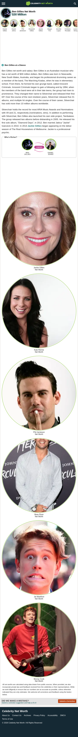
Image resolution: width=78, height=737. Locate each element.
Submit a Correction (67, 701)
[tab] (39, 66)
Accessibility (53, 715)
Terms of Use (7, 719)
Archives (27, 715)
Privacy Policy (39, 715)
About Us (6, 715)
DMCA (63, 715)
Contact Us (16, 715)
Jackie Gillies (35, 126)
